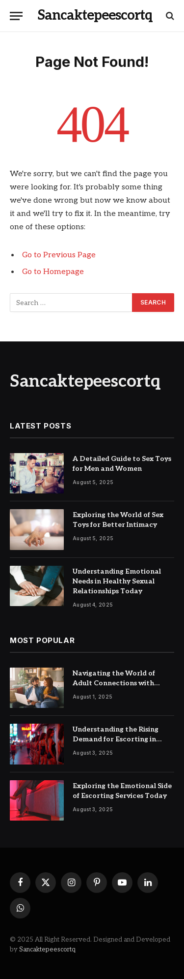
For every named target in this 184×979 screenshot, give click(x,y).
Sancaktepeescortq (47, 949)
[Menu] (16, 16)
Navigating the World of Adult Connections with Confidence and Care (114, 683)
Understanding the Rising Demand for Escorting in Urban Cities (115, 739)
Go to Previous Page (59, 255)
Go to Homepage (53, 271)
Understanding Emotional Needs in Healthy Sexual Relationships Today (117, 581)
